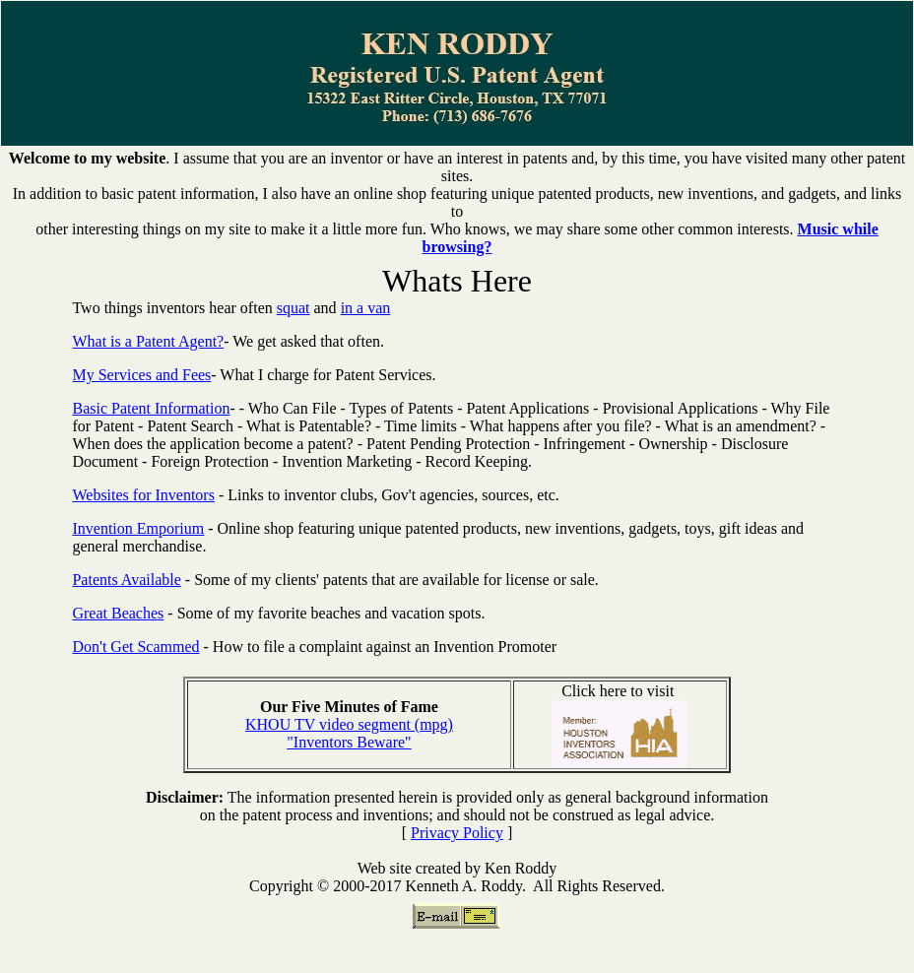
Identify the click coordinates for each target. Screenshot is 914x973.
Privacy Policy (457, 832)
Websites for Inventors (143, 494)
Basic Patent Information (150, 408)
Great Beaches (117, 613)
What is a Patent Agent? (148, 341)
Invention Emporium (138, 528)
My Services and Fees (141, 374)
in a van (366, 307)
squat (293, 307)
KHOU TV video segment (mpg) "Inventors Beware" (349, 733)
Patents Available (126, 579)
